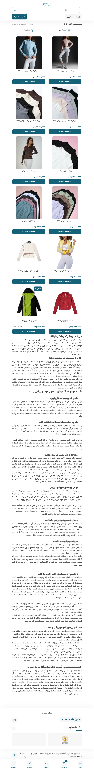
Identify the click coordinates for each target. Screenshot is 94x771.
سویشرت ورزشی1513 (65, 320)
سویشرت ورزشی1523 (65, 171)
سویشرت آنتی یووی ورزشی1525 (65, 121)
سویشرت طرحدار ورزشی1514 (29, 270)
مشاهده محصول (64, 81)
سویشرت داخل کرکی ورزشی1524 (28, 121)
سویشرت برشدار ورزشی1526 (29, 71)
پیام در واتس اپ (70, 719)
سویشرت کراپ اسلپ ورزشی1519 (65, 270)
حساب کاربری (73, 16)
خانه (31, 24)
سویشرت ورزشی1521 (65, 221)
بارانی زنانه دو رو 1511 (29, 320)
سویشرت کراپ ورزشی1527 (65, 71)
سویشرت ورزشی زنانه (19, 24)
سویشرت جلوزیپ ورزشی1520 (29, 221)
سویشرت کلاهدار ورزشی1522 (29, 171)
